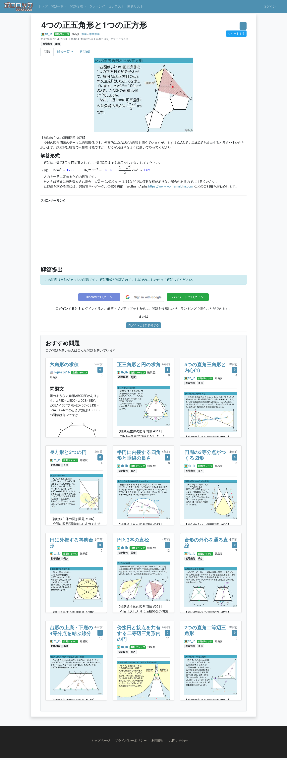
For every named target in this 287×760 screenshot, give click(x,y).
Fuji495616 (62, 372)
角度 (133, 377)
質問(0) (85, 52)
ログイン (269, 6)
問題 (47, 52)
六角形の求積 (64, 364)
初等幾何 (47, 43)
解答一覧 (64, 52)
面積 (57, 43)
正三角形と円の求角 (138, 364)
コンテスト (116, 6)
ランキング (97, 6)
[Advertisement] (143, 232)
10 (100, 638)
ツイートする (236, 33)
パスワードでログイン (188, 297)
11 (168, 638)
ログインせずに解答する (143, 325)
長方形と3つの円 (68, 452)
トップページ (100, 740)
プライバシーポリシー (131, 740)
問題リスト (135, 6)
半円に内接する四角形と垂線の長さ (139, 455)
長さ (200, 383)
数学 (84, 34)
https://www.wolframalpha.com (170, 186)
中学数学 (94, 34)
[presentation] (123, 142)
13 (168, 551)
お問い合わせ (178, 740)
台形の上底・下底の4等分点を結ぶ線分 (71, 630)
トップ (43, 6)
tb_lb (48, 34)
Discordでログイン (99, 297)
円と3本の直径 (133, 540)
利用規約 (157, 740)
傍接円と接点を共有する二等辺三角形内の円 (138, 633)
